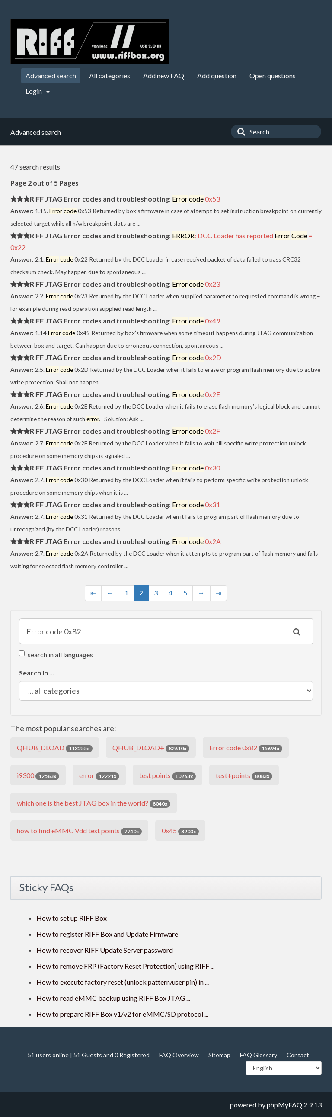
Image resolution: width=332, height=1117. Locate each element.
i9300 (38, 775)
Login (38, 91)
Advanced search (51, 75)
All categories (109, 75)
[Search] (239, 131)
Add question (216, 75)
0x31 (196, 504)
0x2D (196, 357)
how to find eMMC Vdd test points (79, 830)
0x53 (196, 199)
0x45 (180, 830)
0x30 (196, 468)
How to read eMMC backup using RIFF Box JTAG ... (113, 998)
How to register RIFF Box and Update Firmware (107, 934)
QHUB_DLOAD (55, 747)
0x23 (196, 284)
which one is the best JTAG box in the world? (93, 803)
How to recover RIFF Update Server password (104, 950)
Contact (298, 1055)
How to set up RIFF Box (71, 918)
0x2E (196, 394)
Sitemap (219, 1055)
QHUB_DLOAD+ (150, 747)
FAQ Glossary (258, 1055)
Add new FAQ (163, 75)
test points (167, 775)
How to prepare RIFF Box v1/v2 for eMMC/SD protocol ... (122, 1014)
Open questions (272, 75)
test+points (244, 775)
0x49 (196, 321)
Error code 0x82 (245, 747)
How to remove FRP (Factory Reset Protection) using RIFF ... (125, 966)
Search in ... (36, 673)
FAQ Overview (179, 1055)
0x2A (196, 541)
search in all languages (56, 654)
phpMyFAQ (284, 1105)
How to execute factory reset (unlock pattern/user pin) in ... (122, 982)
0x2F (196, 431)
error (99, 775)
